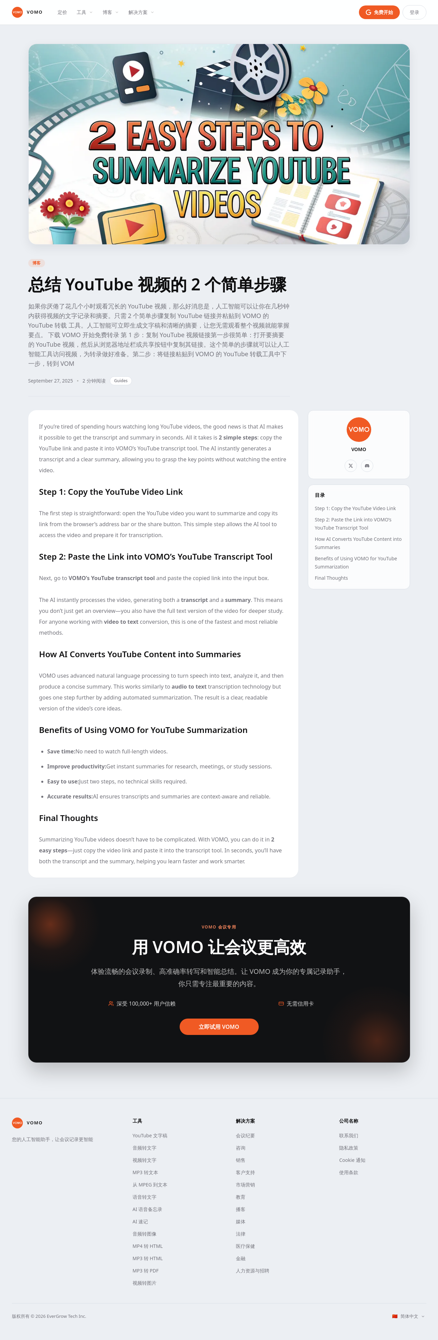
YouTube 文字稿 (150, 1135)
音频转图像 (144, 1233)
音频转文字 (144, 1147)
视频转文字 (144, 1160)
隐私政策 (348, 1147)
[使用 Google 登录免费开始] (379, 12)
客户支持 (245, 1172)
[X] (351, 466)
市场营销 (245, 1184)
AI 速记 (140, 1221)
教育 (240, 1197)
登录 (414, 12)
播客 (240, 1209)
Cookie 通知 (352, 1160)
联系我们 (348, 1135)
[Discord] (367, 466)
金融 (240, 1258)
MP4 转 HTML (148, 1246)
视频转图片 (144, 1283)
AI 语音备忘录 (147, 1209)
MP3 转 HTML (148, 1258)
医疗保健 (245, 1246)
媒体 (240, 1221)
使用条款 (348, 1172)
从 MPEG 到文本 (150, 1184)
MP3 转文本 (145, 1172)
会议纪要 (245, 1135)
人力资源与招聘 (252, 1270)
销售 (240, 1160)
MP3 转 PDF (145, 1270)
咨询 (240, 1147)
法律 (240, 1233)
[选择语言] (408, 1316)
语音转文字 (144, 1197)
